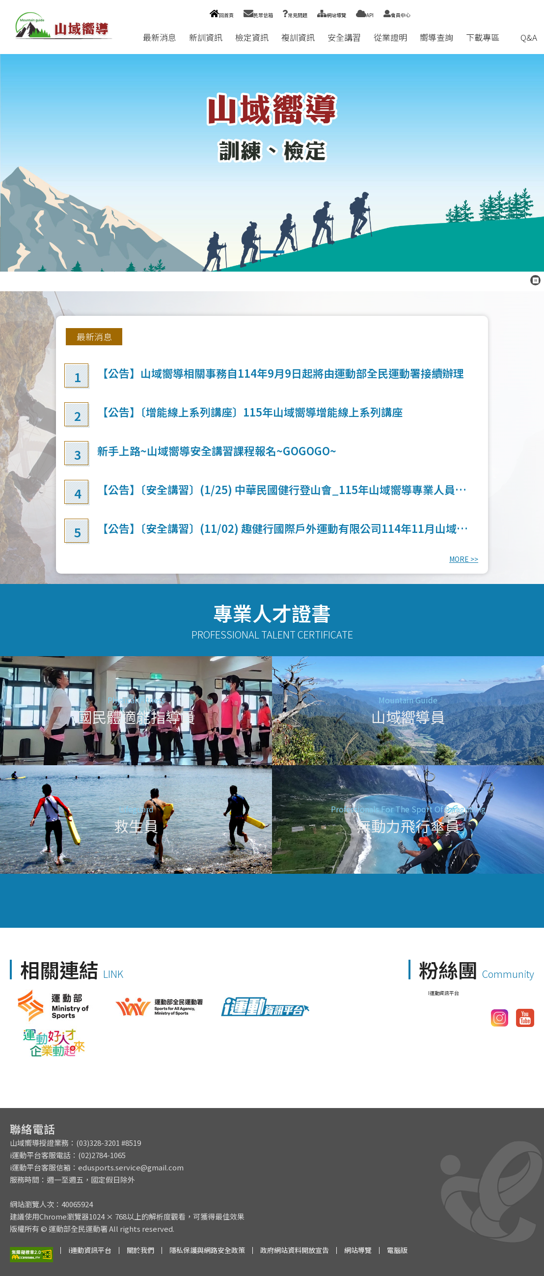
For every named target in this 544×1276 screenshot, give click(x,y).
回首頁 (222, 15)
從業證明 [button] (390, 37)
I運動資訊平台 (443, 993)
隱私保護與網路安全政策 (207, 1250)
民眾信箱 (258, 15)
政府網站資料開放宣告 (294, 1250)
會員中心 (396, 15)
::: (127, 37)
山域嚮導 (272, 163)
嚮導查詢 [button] (436, 37)
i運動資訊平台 (89, 1250)
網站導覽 (331, 15)
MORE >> (463, 559)
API (365, 15)
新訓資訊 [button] (205, 37)
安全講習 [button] (344, 37)
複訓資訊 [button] (298, 37)
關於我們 (140, 1250)
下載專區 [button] (482, 37)
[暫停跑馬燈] (535, 280)
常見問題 (295, 15)
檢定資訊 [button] (252, 37)
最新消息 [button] (159, 37)
